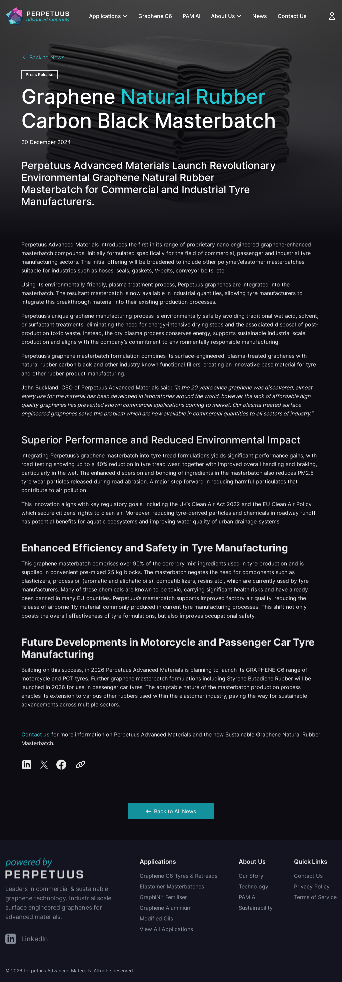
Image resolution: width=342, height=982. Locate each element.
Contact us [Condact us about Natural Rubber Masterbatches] (35, 736)
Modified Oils (156, 920)
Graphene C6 (155, 16)
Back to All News (171, 813)
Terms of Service (315, 899)
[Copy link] (81, 766)
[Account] (332, 16)
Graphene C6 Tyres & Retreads (178, 877)
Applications (108, 16)
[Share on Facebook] (61, 766)
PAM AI (191, 16)
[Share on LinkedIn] (26, 766)
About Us (226, 16)
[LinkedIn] (26, 940)
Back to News (42, 57)
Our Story (251, 877)
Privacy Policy (312, 888)
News (259, 16)
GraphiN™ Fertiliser (163, 899)
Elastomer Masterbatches (172, 888)
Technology (253, 888)
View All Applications (166, 931)
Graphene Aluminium (166, 909)
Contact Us (292, 16)
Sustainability (256, 909)
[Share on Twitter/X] (44, 766)
